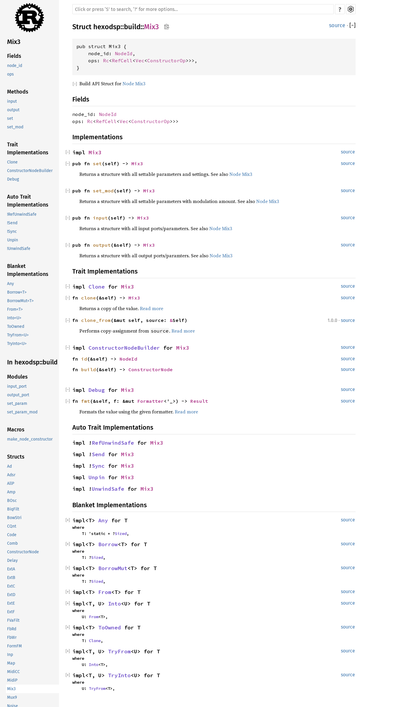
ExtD (11, 594)
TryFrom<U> (18, 335)
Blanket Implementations (27, 270)
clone (88, 298)
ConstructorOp (166, 60)
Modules (17, 377)
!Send (12, 222)
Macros (15, 429)
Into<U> (14, 317)
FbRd (11, 628)
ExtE (11, 603)
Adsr (11, 474)
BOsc (12, 500)
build (132, 27)
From (104, 592)
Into (114, 603)
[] (352, 25)
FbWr (12, 637)
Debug (13, 179)
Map (11, 663)
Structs (15, 457)
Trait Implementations (27, 148)
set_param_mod (22, 412)
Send (98, 454)
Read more (151, 308)
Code (12, 534)
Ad (9, 466)
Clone (12, 162)
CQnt (11, 526)
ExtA (11, 569)
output (13, 109)
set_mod (15, 127)
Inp (10, 654)
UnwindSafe (108, 488)
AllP (10, 483)
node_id (14, 65)
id (84, 359)
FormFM (14, 646)
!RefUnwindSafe (22, 214)
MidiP (12, 680)
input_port (17, 386)
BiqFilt (13, 509)
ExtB (11, 577)
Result (199, 401)
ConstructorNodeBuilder (30, 170)
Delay (12, 560)
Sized (121, 533)
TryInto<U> (17, 343)
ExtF (11, 611)
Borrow (108, 544)
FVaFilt (13, 620)
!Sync (12, 231)
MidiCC (13, 671)
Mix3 (13, 42)
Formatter (150, 401)
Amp (11, 492)
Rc (106, 60)
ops (10, 74)
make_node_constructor (30, 439)
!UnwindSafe (18, 248)
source (337, 25)
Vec (139, 60)
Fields (14, 56)
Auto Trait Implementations (27, 201)
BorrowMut (112, 568)
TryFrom (119, 651)
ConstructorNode (23, 551)
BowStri (14, 517)
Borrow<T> (17, 292)
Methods (17, 92)
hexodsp (106, 27)
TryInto (119, 675)
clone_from (96, 320)
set (10, 118)
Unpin (12, 240)
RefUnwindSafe (113, 442)
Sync (98, 465)
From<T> (15, 309)
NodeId (124, 53)
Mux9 (12, 697)
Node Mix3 (133, 83)
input (12, 101)
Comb (12, 543)
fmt (85, 401)
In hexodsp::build (32, 362)
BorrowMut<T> (20, 300)
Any (10, 283)
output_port (18, 394)
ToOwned (15, 326)
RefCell (122, 60)
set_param (17, 403)
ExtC (11, 586)
